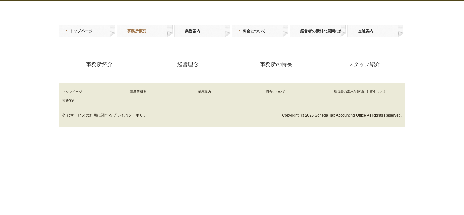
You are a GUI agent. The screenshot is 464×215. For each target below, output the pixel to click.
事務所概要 (136, 31)
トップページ (81, 31)
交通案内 (365, 31)
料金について (254, 31)
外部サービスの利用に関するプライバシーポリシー (106, 115)
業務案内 (192, 31)
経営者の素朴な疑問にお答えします (320, 31)
